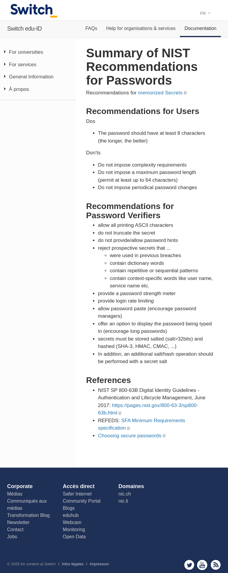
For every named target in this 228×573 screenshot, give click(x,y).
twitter (189, 565)
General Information (31, 77)
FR (205, 13)
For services (23, 64)
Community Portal (82, 501)
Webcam (72, 522)
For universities (26, 52)
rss (215, 565)
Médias (15, 493)
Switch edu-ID (24, 28)
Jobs (12, 536)
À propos (19, 89)
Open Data (74, 536)
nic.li (123, 501)
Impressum (99, 564)
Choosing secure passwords (130, 436)
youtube (202, 565)
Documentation (200, 28)
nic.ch (124, 493)
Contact (15, 529)
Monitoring (74, 529)
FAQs (91, 28)
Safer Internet (77, 493)
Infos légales (72, 564)
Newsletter (18, 522)
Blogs (69, 508)
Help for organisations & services (140, 28)
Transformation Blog (28, 515)
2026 (15, 564)
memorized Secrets (160, 93)
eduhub (71, 515)
